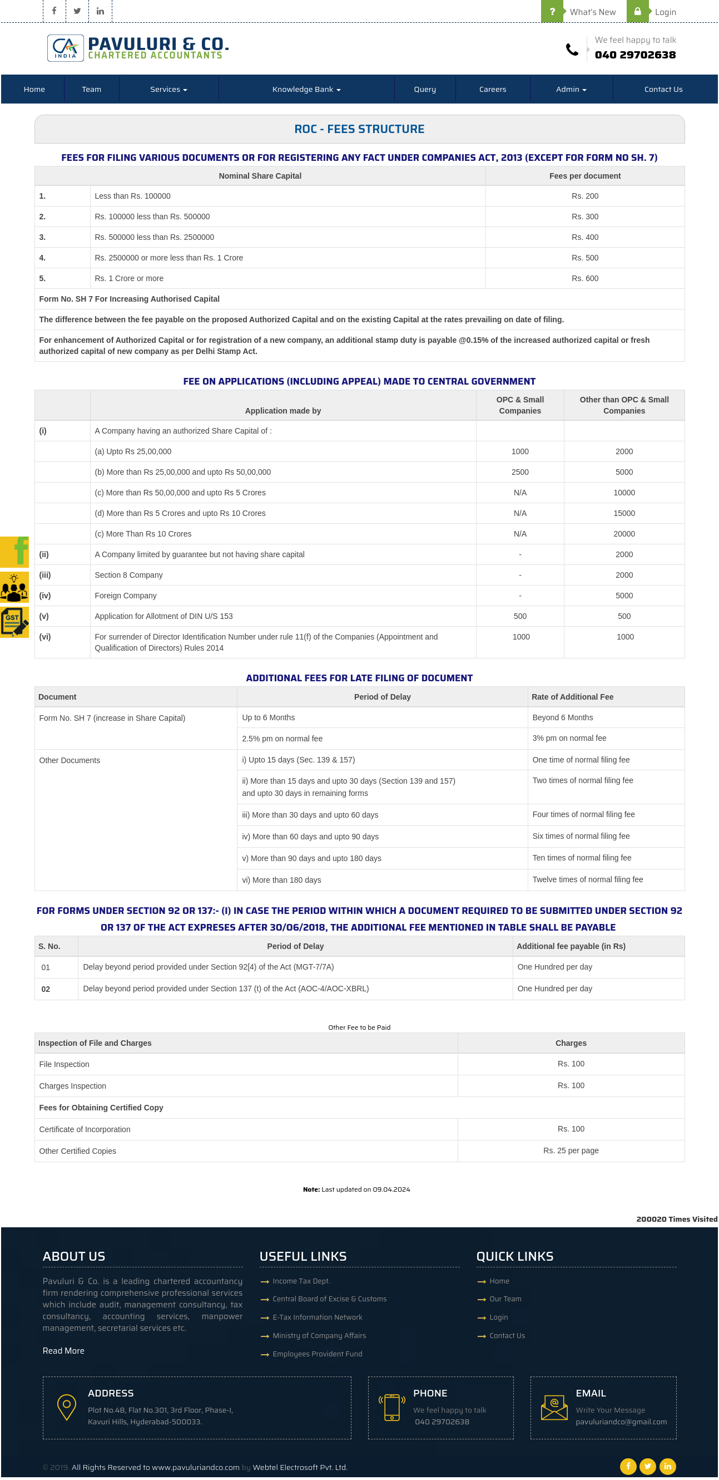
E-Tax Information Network (318, 1322)
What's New (578, 12)
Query (425, 92)
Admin (571, 92)
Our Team (506, 1303)
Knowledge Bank (306, 92)
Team (91, 92)
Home (35, 92)
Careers (493, 92)
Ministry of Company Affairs (319, 1342)
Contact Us (663, 92)
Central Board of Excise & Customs (330, 1303)
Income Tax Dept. (301, 1283)
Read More (64, 1353)
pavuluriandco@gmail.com (624, 1424)
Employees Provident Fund (318, 1361)
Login (652, 12)
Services (168, 92)
